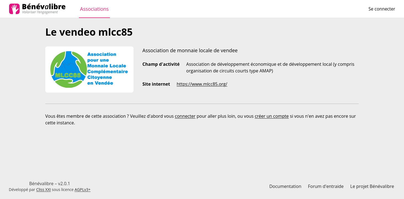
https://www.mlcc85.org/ (202, 84)
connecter (185, 116)
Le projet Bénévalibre (372, 186)
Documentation (285, 186)
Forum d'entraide (326, 186)
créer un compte (272, 116)
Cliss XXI (43, 189)
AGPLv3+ (83, 189)
